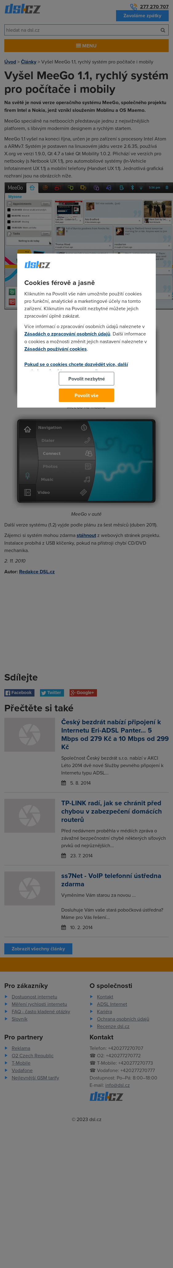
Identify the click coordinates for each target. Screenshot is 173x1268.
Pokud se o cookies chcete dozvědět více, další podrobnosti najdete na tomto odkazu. (76, 368)
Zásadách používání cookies (55, 348)
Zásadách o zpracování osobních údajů (67, 333)
